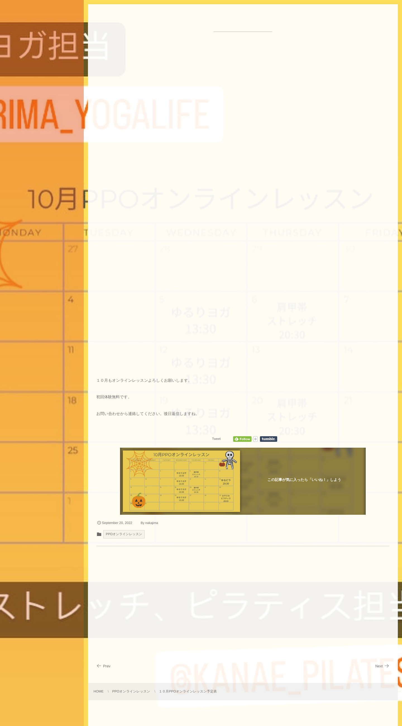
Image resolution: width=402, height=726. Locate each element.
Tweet (216, 439)
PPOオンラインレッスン (124, 534)
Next (382, 666)
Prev (103, 666)
